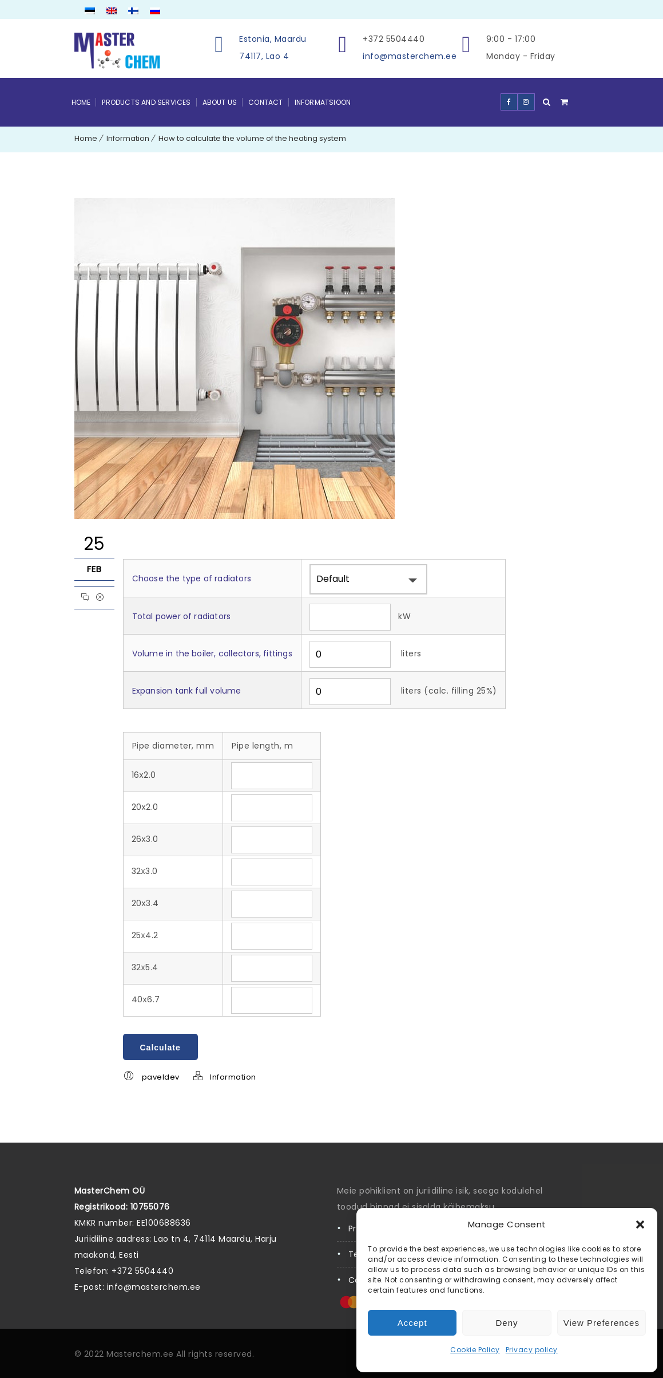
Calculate (160, 1047)
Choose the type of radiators (192, 578)
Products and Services (146, 102)
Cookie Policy (475, 1350)
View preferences (601, 1323)
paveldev (161, 1077)
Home (81, 102)
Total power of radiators (181, 616)
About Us (220, 102)
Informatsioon (323, 102)
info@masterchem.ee (409, 56)
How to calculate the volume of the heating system (252, 138)
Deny (506, 1323)
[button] (640, 1224)
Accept (412, 1323)
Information (127, 138)
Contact (265, 102)
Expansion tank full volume (186, 690)
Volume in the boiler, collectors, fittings (212, 653)
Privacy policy (532, 1350)
